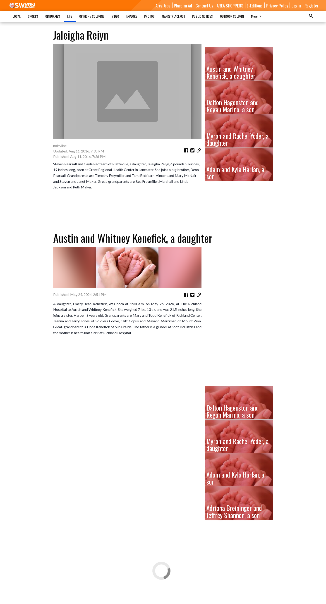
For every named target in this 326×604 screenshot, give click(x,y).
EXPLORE (131, 16)
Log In (296, 5)
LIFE (69, 16)
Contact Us (204, 5)
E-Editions (255, 5)
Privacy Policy (277, 5)
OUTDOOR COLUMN (232, 16)
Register (311, 5)
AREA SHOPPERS (230, 5)
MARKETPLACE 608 (173, 16)
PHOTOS (149, 16)
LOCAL (17, 16)
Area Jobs (163, 5)
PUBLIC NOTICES (202, 16)
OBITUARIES (52, 16)
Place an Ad (183, 5)
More (257, 16)
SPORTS (33, 16)
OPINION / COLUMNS (92, 16)
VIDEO (115, 16)
